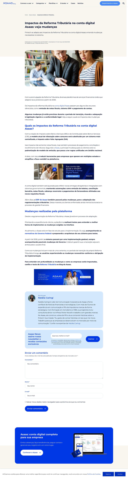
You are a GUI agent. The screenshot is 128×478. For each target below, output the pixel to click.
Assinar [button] (93, 339)
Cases (73, 3)
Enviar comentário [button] (36, 409)
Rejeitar (108, 474)
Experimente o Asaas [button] (110, 3)
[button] (123, 3)
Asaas (57, 148)
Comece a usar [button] (27, 3)
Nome (27, 382)
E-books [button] (64, 3)
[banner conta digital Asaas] (64, 171)
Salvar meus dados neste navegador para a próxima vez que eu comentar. (56, 402)
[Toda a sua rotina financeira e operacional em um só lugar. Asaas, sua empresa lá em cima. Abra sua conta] (64, 277)
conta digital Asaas (62, 106)
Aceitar (120, 474)
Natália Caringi (45, 298)
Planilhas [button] (53, 3)
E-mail (27, 391)
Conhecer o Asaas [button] (32, 452)
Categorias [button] (41, 3)
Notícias (80, 3)
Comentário (29, 360)
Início (26, 15)
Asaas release (32, 15)
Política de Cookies (93, 474)
